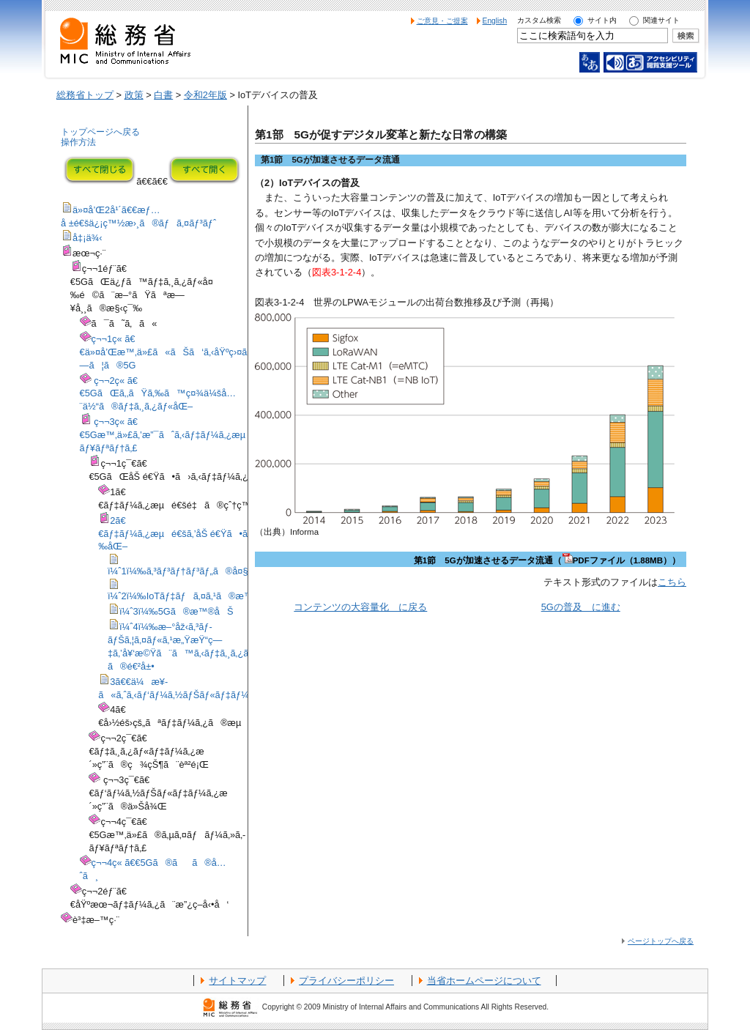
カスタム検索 (539, 20)
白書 (163, 94)
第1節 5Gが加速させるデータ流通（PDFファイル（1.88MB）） (547, 560)
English (495, 21)
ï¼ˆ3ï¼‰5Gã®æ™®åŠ (176, 611)
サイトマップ (237, 980)
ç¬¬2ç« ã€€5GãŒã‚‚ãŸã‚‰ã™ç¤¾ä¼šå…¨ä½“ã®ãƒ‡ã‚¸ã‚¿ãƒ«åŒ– (158, 393)
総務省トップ (85, 94)
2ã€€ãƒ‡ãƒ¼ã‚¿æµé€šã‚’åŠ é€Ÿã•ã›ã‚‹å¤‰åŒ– (188, 533)
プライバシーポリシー (346, 980)
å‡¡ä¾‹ (88, 237)
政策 (134, 94)
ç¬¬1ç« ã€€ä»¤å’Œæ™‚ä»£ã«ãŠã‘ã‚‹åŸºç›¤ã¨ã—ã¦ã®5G (175, 352)
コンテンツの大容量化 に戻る (360, 606)
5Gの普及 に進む (580, 606)
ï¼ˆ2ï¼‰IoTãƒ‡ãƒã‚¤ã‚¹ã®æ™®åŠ (193, 595)
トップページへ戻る (100, 131)
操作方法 (78, 142)
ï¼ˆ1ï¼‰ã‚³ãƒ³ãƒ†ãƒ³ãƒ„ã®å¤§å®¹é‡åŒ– (204, 571)
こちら (672, 582)
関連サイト (661, 20)
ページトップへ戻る (661, 941)
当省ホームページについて (484, 980)
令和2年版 (205, 94)
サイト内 (602, 20)
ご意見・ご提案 (442, 21)
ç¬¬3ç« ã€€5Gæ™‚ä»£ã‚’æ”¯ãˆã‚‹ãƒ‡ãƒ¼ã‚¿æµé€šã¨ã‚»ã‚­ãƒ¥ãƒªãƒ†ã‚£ (193, 434)
